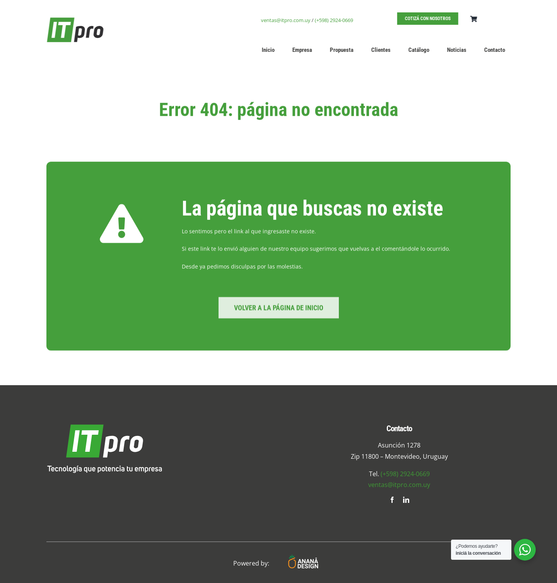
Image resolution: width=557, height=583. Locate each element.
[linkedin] (406, 500)
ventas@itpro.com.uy (286, 20)
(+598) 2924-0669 (335, 20)
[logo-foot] (104, 427)
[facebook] (392, 500)
